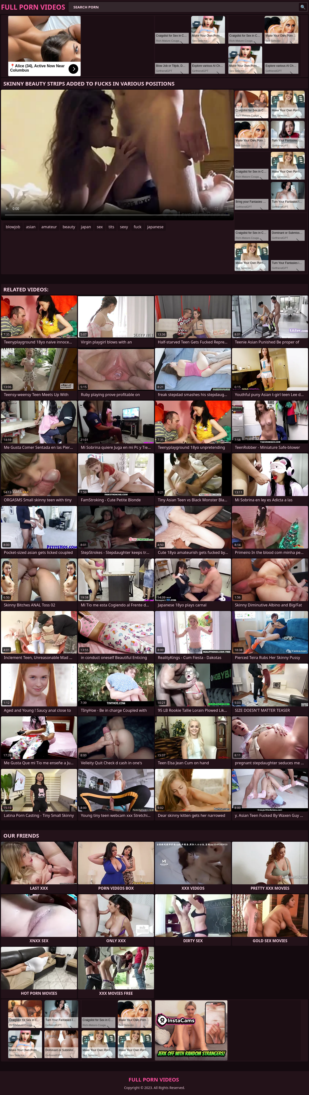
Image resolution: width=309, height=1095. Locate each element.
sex (100, 226)
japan (86, 226)
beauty (69, 226)
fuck (137, 226)
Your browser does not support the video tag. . (117, 155)
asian (31, 226)
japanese (155, 226)
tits (111, 226)
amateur (49, 226)
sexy (124, 226)
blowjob (13, 226)
